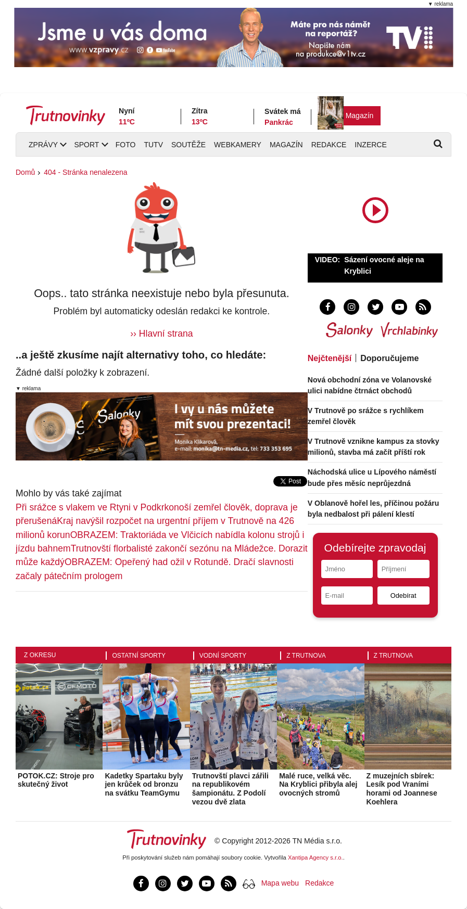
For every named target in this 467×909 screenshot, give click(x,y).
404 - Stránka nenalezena (85, 172)
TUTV (153, 144)
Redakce (329, 144)
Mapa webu (280, 883)
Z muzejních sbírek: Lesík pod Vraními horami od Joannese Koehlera (402, 789)
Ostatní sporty (139, 655)
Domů (25, 172)
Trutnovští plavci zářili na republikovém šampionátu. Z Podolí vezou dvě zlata (230, 789)
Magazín (360, 115)
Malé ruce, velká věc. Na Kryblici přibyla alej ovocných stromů (318, 785)
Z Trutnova (306, 655)
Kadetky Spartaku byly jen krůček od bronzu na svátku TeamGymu (144, 785)
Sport (86, 144)
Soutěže (188, 144)
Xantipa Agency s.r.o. (315, 857)
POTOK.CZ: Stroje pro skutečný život (56, 780)
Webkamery (237, 144)
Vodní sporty (222, 655)
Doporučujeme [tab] (389, 358)
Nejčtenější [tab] (329, 358)
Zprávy (43, 144)
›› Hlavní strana (161, 333)
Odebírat (403, 595)
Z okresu (40, 655)
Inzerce (370, 144)
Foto (126, 144)
